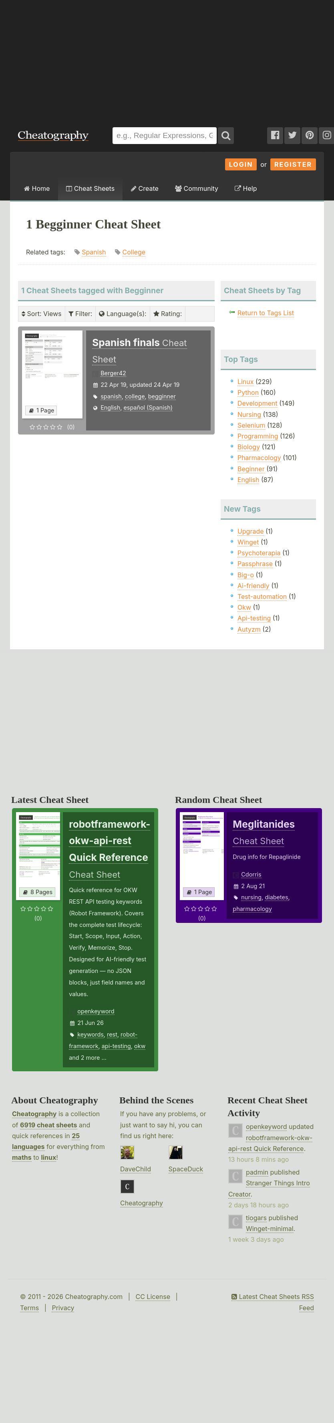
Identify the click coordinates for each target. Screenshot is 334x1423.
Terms (29, 1308)
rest (112, 1034)
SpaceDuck (186, 1169)
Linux (245, 382)
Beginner (251, 469)
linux (48, 1157)
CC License (152, 1297)
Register (293, 164)
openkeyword (95, 1011)
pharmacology (252, 908)
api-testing (116, 1046)
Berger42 (113, 373)
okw (139, 1046)
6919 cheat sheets (48, 1125)
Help (246, 188)
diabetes (276, 897)
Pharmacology (259, 458)
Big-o (245, 575)
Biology (248, 447)
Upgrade (250, 531)
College (134, 252)
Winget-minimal (270, 1229)
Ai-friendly (253, 586)
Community (196, 188)
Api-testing (254, 618)
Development (257, 403)
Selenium (251, 425)
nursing (251, 897)
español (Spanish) (148, 407)
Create (145, 188)
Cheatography (34, 1114)
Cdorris (251, 874)
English (110, 407)
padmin (257, 1172)
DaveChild (135, 1169)
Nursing (249, 414)
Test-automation (262, 596)
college (135, 396)
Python (248, 392)
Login (241, 164)
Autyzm (249, 629)
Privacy (63, 1308)
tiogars (256, 1218)
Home (37, 188)
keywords (90, 1034)
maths (22, 1157)
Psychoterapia (259, 553)
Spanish (94, 252)
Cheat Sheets (90, 188)
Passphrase (255, 564)
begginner (162, 396)
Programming (257, 436)
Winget (248, 542)
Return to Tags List (265, 313)
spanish (111, 396)
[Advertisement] (108, 60)
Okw (244, 607)
